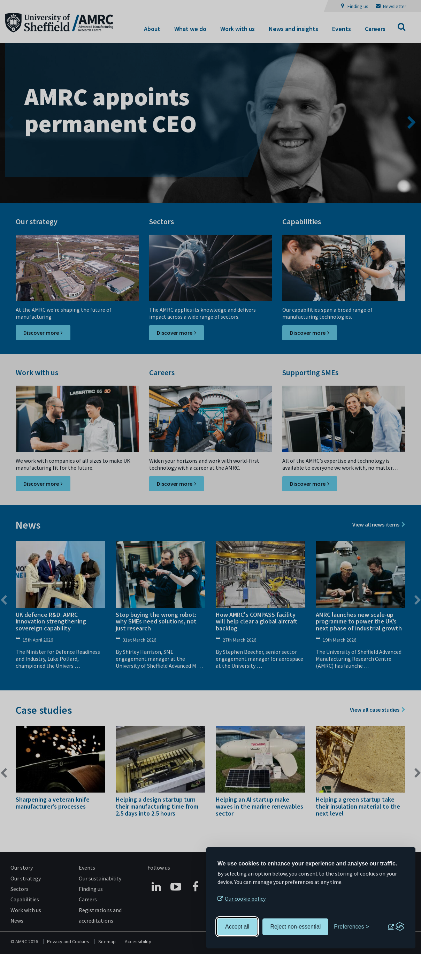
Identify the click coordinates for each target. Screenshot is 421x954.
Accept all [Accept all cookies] (237, 927)
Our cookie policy (245, 898)
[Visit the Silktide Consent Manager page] (396, 926)
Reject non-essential (295, 927)
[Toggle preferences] (351, 926)
